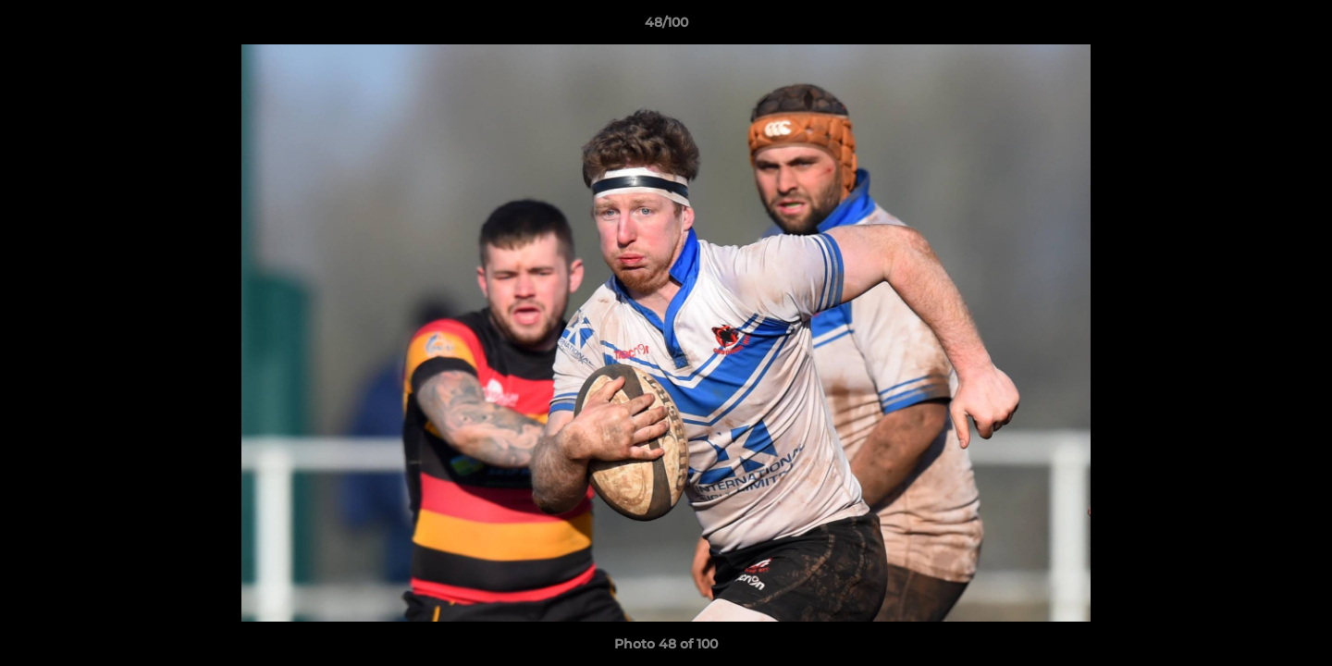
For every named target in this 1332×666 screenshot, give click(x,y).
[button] (1299, 26)
